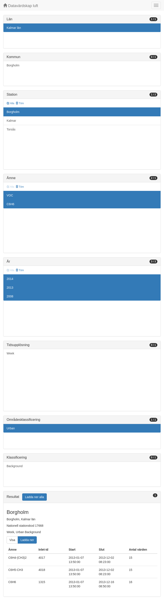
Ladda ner (27, 540)
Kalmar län (14, 27)
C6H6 (10, 204)
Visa (12, 540)
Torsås (11, 129)
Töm (20, 103)
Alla (10, 103)
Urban (11, 428)
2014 (10, 279)
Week (10, 353)
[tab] (82, 497)
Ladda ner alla (34, 497)
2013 (10, 287)
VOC (10, 195)
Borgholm (13, 65)
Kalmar (11, 120)
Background (15, 466)
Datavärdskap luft (20, 5)
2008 (10, 296)
